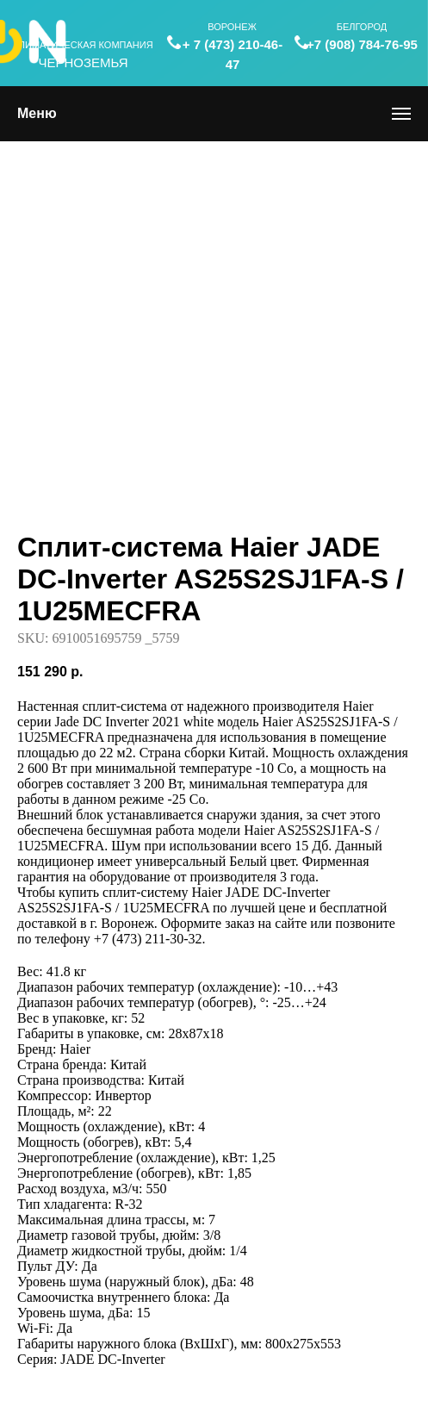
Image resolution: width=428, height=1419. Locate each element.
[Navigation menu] (401, 114)
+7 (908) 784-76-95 (362, 44)
